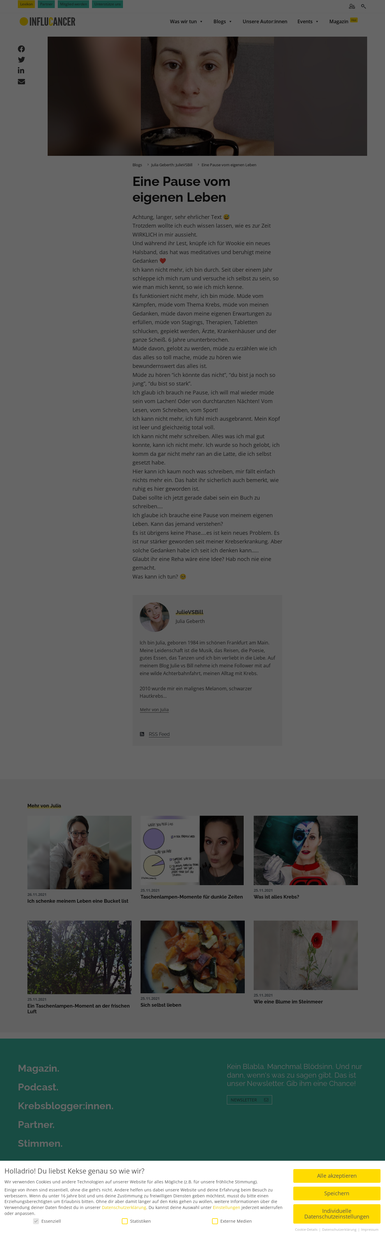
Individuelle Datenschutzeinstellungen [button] (336, 1213)
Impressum (369, 1229)
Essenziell (47, 1221)
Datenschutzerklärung (124, 1207)
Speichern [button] (336, 1193)
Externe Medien (232, 1221)
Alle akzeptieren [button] (337, 1175)
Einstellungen (226, 1207)
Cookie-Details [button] (306, 1229)
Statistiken (136, 1221)
